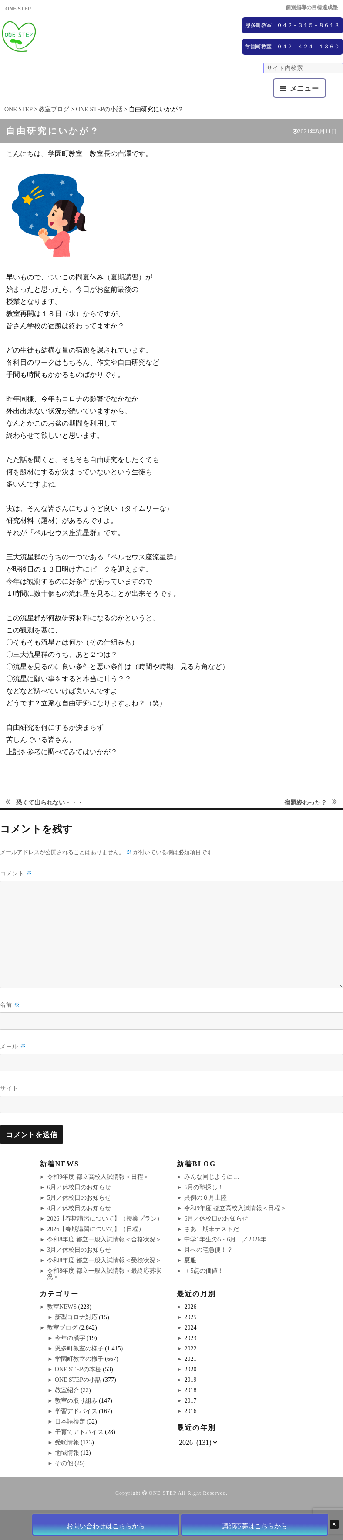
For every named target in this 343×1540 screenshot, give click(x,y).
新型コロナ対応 (76, 1317)
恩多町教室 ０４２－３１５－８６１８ (292, 25)
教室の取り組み (76, 1400)
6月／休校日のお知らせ (79, 1187)
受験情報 (67, 1442)
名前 (10, 1004)
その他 (64, 1463)
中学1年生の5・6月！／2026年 (225, 1239)
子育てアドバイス (79, 1432)
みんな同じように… (211, 1177)
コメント (16, 873)
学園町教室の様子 (79, 1359)
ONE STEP (162, 1493)
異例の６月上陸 (205, 1197)
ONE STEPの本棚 (78, 1369)
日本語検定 (70, 1421)
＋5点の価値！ (204, 1270)
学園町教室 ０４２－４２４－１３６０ (292, 46)
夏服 (190, 1260)
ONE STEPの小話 (78, 1380)
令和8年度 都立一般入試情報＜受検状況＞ (104, 1260)
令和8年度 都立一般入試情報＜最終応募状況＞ (104, 1273)
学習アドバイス (76, 1411)
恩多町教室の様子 (79, 1348)
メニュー (304, 88)
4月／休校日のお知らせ (79, 1208)
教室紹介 (67, 1390)
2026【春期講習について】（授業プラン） (105, 1218)
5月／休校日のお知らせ (79, 1197)
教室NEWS (62, 1307)
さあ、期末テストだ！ (214, 1229)
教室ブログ (62, 1327)
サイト (9, 1087)
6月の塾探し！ (204, 1187)
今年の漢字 (70, 1338)
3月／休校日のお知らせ (79, 1250)
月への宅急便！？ (208, 1250)
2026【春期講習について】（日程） (96, 1229)
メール (13, 1046)
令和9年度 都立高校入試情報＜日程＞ (98, 1177)
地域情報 (67, 1453)
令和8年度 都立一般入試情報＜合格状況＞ (104, 1239)
